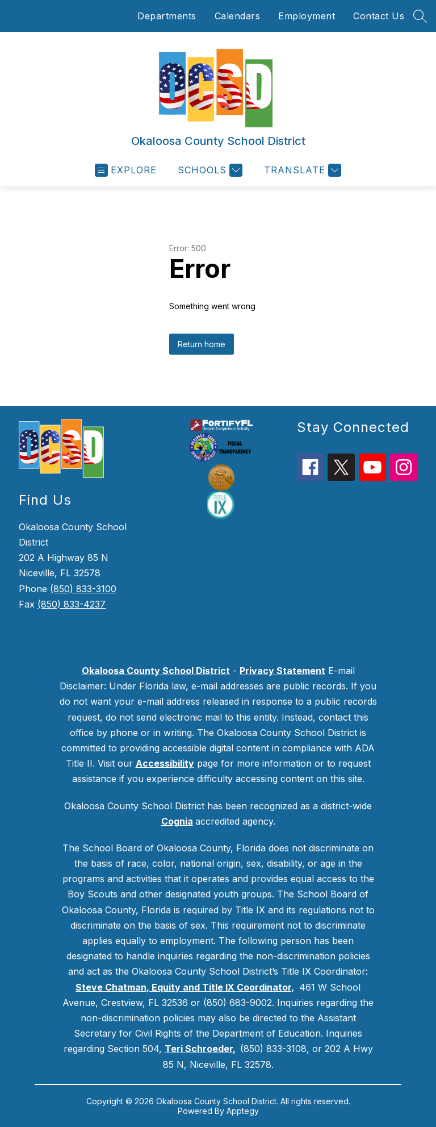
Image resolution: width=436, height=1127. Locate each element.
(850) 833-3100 (83, 588)
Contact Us (378, 16)
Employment (306, 16)
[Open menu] (126, 170)
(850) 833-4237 (71, 604)
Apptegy (243, 1111)
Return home (201, 344)
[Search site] (420, 16)
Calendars (238, 16)
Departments (166, 16)
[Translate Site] (301, 170)
